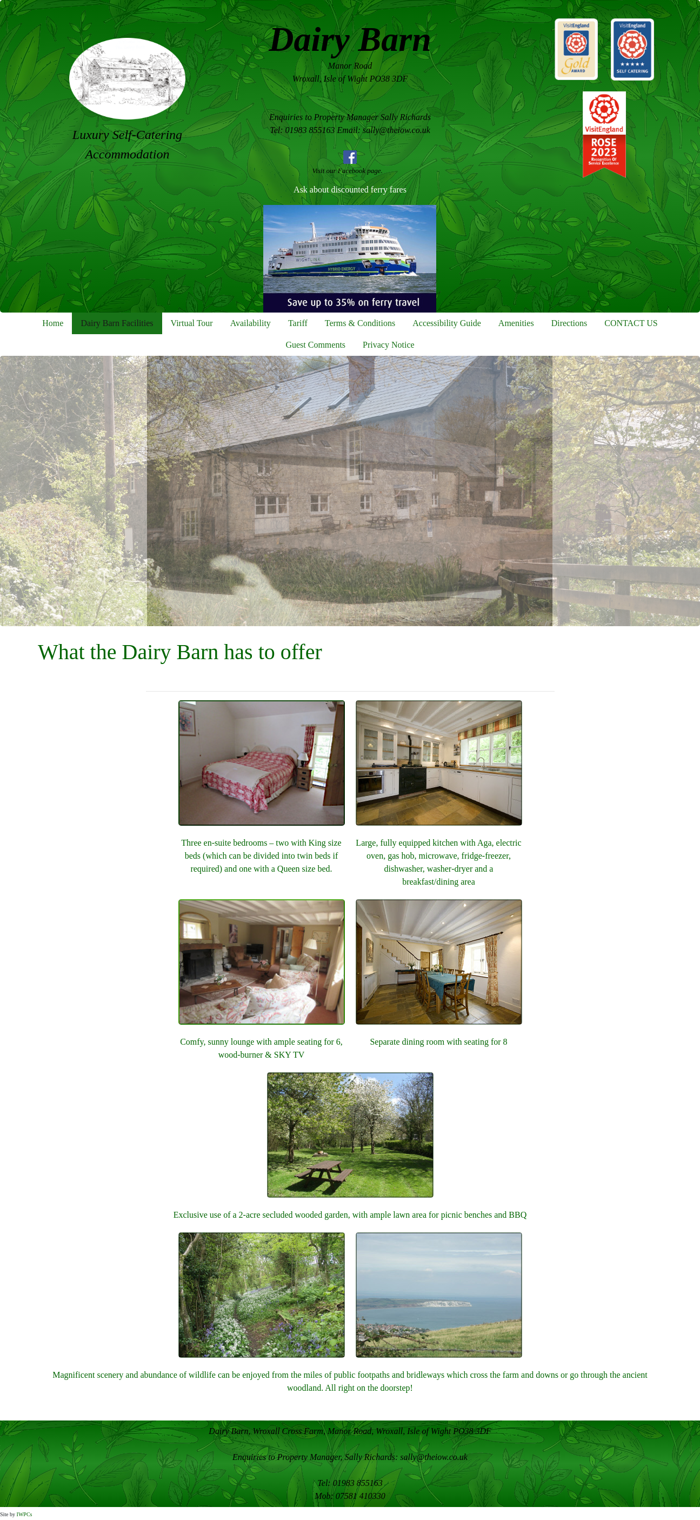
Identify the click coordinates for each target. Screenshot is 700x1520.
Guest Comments (315, 344)
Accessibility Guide (446, 323)
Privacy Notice (389, 344)
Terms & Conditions (360, 323)
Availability (250, 323)
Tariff (298, 323)
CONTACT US (630, 323)
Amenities (516, 323)
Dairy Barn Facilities (117, 323)
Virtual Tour (192, 323)
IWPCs (24, 1514)
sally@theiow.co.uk (434, 1457)
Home (52, 323)
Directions (569, 323)
